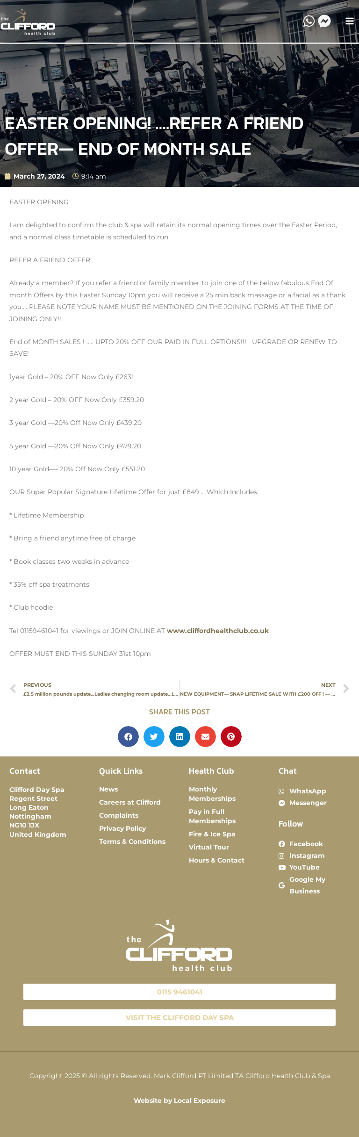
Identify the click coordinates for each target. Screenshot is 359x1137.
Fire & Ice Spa (212, 834)
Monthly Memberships (212, 793)
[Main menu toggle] (349, 21)
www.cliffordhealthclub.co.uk (218, 630)
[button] (128, 736)
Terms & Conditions (132, 841)
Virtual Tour (209, 847)
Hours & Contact (216, 860)
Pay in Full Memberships (212, 816)
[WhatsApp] (309, 21)
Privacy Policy (122, 828)
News (108, 789)
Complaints (118, 815)
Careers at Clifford (130, 802)
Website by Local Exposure (179, 1100)
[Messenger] (324, 21)
